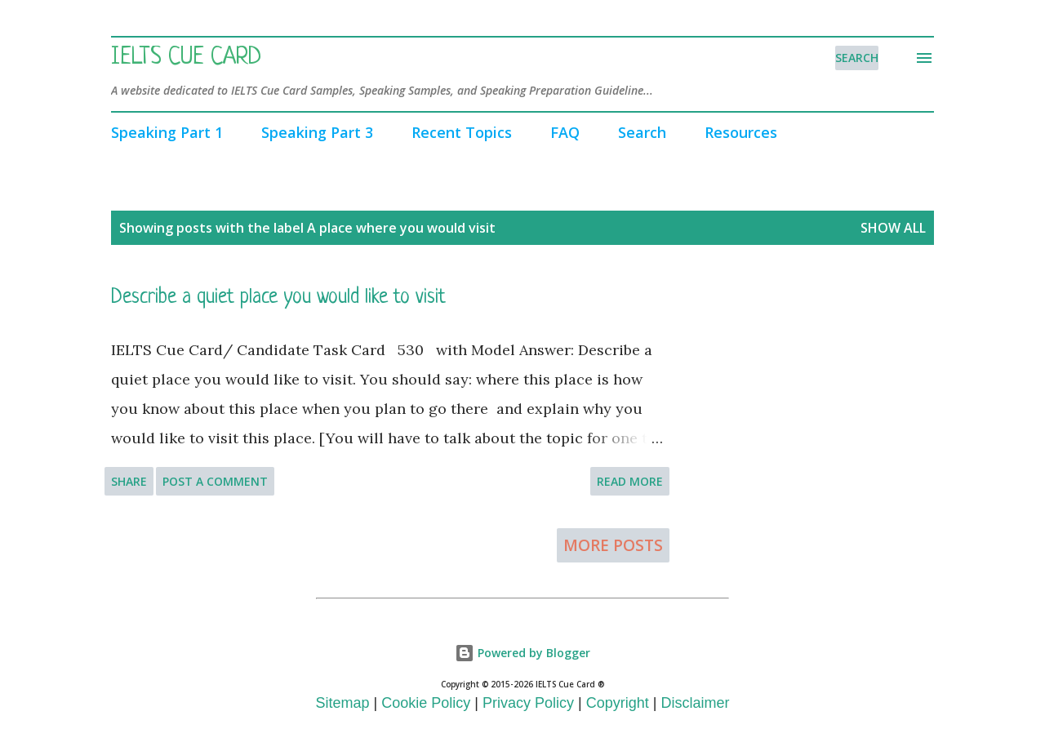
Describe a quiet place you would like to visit (278, 298)
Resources (741, 132)
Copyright (617, 703)
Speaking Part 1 (167, 132)
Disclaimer (694, 703)
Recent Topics (461, 132)
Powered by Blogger (522, 652)
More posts (613, 545)
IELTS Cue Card (186, 58)
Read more (630, 481)
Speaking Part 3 (317, 132)
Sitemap (343, 703)
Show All (893, 228)
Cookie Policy (425, 703)
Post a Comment (215, 481)
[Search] (856, 58)
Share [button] (129, 481)
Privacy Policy (528, 703)
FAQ (565, 132)
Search (642, 132)
